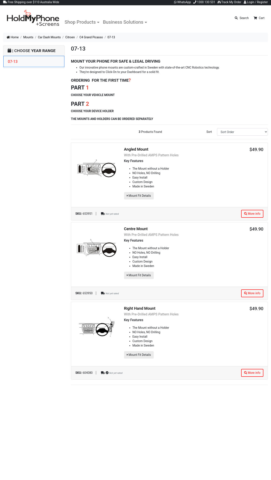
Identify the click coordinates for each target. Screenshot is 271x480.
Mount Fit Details (139, 195)
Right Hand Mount (140, 308)
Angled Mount (136, 149)
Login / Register (256, 2)
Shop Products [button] (80, 22)
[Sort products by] (242, 132)
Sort (209, 131)
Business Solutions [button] (123, 22)
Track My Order (229, 2)
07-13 (13, 61)
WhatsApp (182, 2)
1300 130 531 (204, 2)
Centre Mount (136, 229)
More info (252, 213)
